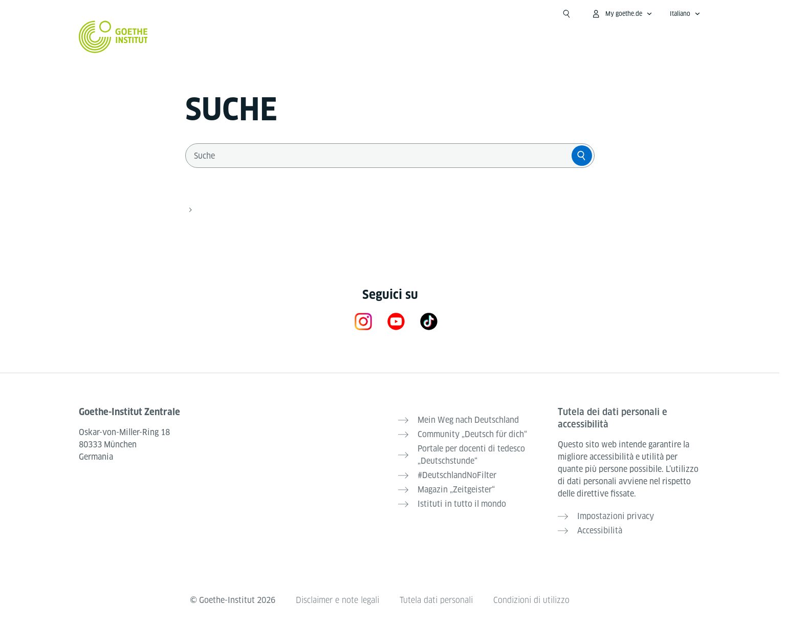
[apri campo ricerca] (566, 13)
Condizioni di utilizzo (531, 600)
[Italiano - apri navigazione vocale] (685, 13)
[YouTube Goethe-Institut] (396, 321)
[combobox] (380, 155)
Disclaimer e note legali (337, 600)
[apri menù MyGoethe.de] (622, 13)
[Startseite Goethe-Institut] (113, 36)
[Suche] (582, 155)
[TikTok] (429, 321)
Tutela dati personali (436, 600)
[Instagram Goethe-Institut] (363, 321)
